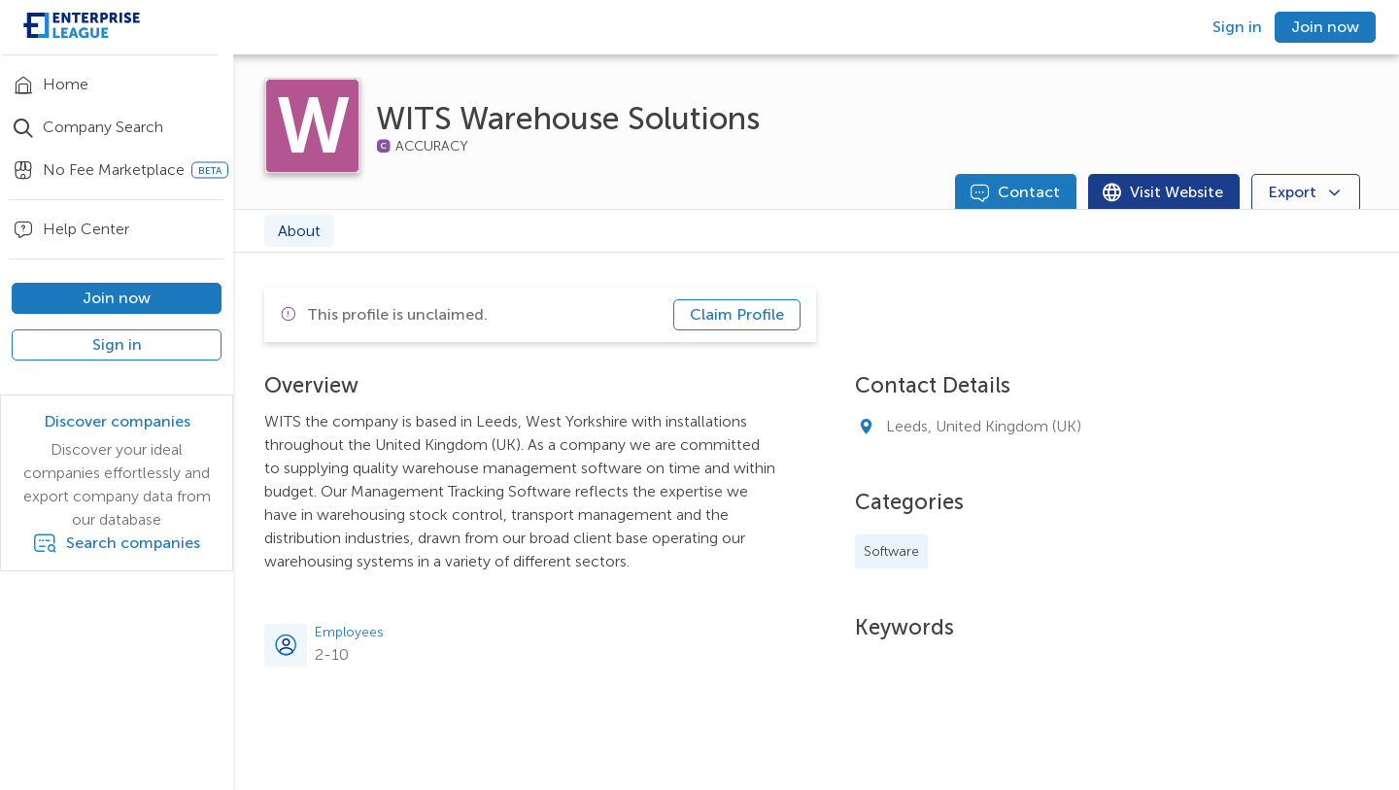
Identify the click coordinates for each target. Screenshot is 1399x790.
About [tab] (299, 231)
